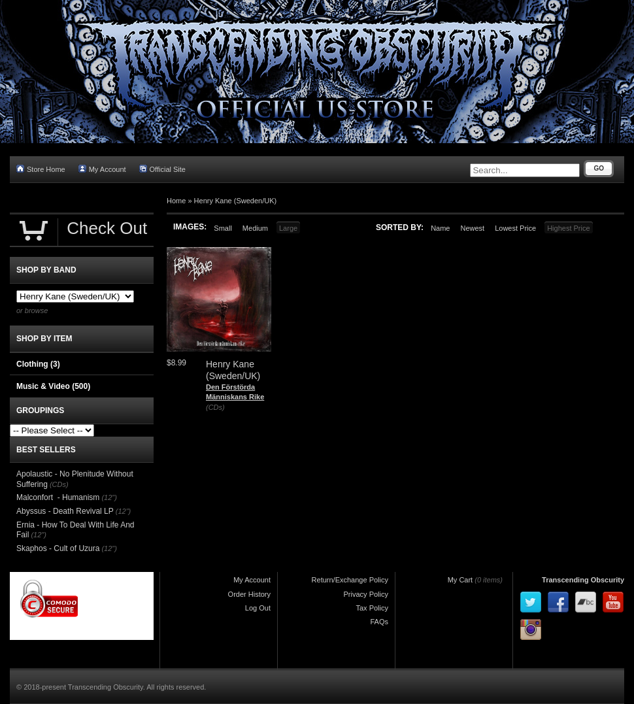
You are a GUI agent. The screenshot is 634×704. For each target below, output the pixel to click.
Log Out (258, 608)
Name (440, 228)
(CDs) (215, 407)
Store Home (40, 169)
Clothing (38, 364)
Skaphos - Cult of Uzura (57, 548)
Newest (472, 228)
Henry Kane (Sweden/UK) (235, 201)
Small (223, 228)
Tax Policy (372, 608)
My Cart (460, 580)
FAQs (379, 622)
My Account (102, 169)
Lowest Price (515, 228)
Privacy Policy (366, 594)
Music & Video (53, 386)
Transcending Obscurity (583, 580)
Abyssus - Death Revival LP (65, 511)
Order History (249, 594)
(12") (108, 497)
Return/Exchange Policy (350, 580)
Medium (255, 228)
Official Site (162, 169)
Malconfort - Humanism (57, 497)
